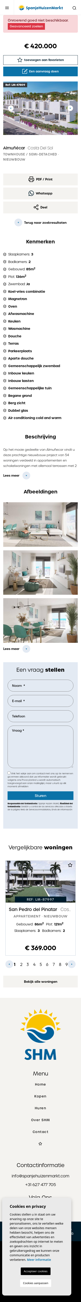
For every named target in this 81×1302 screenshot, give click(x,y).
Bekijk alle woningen (40, 982)
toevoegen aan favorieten (40, 59)
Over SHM (40, 1120)
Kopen (40, 1096)
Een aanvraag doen (40, 71)
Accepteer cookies (36, 1271)
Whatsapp (40, 193)
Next (70, 108)
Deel (41, 207)
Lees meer (11, 475)
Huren (40, 1108)
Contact (41, 1132)
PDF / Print (40, 179)
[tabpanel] (40, 908)
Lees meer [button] (11, 649)
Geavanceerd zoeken (26, 26)
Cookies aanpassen (35, 1283)
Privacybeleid (29, 780)
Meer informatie (39, 1260)
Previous (10, 108)
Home (40, 1084)
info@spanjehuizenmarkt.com (40, 1176)
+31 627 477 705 (40, 1184)
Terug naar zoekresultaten (40, 222)
